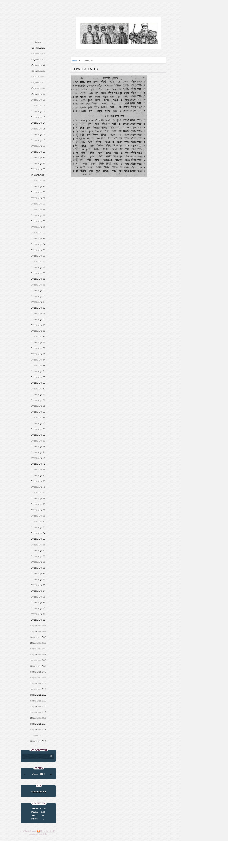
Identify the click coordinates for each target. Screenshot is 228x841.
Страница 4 (38, 64)
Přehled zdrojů (38, 791)
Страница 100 (38, 625)
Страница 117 (38, 723)
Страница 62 (38, 405)
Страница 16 (38, 134)
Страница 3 (38, 59)
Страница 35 (38, 249)
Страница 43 (38, 296)
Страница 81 (38, 515)
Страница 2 (38, 53)
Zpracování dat (35, 834)
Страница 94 (38, 590)
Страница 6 (38, 76)
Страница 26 (38, 197)
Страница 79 (38, 504)
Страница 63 (38, 411)
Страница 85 (38, 538)
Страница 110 (38, 683)
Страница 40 (38, 278)
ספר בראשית (38, 174)
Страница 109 (38, 677)
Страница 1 (38, 47)
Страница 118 (38, 729)
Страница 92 (38, 579)
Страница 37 (38, 261)
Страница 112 (38, 694)
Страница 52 (38, 348)
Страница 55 (38, 365)
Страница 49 (38, 330)
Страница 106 (38, 660)
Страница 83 (38, 527)
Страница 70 (38, 452)
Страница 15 (38, 128)
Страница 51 (38, 342)
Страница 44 (38, 301)
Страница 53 (38, 353)
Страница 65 (38, 423)
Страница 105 (38, 654)
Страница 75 (38, 480)
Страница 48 (38, 324)
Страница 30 (38, 220)
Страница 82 (38, 521)
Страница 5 (38, 70)
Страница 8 (38, 88)
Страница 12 (38, 111)
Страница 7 (38, 82)
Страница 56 (38, 371)
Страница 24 (38, 186)
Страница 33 (38, 238)
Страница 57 (38, 376)
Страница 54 (38, 359)
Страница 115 (38, 712)
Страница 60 (38, 394)
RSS (45, 834)
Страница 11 (38, 105)
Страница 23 (38, 180)
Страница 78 (38, 498)
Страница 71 (38, 457)
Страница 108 (38, 671)
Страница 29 (38, 215)
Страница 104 (38, 648)
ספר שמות (38, 735)
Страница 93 (38, 584)
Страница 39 (38, 273)
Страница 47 (38, 319)
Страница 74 (38, 475)
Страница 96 (38, 602)
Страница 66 (38, 429)
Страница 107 (38, 665)
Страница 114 (38, 706)
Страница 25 (38, 192)
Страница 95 (38, 596)
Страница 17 (38, 140)
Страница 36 (38, 255)
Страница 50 (38, 336)
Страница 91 (38, 573)
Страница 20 (38, 157)
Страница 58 (38, 382)
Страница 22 (38, 168)
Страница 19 (38, 151)
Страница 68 (38, 440)
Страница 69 (38, 446)
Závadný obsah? (48, 831)
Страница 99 (38, 619)
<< (25, 774)
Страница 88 (38, 556)
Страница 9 (38, 93)
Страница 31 (38, 226)
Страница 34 (38, 244)
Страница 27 (38, 203)
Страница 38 (38, 267)
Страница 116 (38, 717)
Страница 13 (38, 117)
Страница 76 (38, 486)
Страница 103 (38, 642)
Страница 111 (38, 689)
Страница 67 (38, 434)
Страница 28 (38, 209)
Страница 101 (38, 631)
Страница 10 (38, 99)
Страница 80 (38, 509)
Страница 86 (38, 544)
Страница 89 (38, 561)
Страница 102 (38, 636)
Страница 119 (38, 740)
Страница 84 (38, 532)
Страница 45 (38, 307)
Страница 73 (38, 469)
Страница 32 (38, 232)
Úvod (74, 60)
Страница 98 (38, 613)
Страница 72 (38, 463)
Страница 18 (38, 145)
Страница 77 (38, 492)
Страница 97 (38, 608)
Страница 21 (38, 163)
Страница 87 (38, 550)
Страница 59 (38, 388)
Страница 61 (38, 400)
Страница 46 (38, 313)
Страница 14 (38, 122)
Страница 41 (38, 284)
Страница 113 (38, 700)
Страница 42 (38, 290)
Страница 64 (38, 417)
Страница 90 (38, 567)
